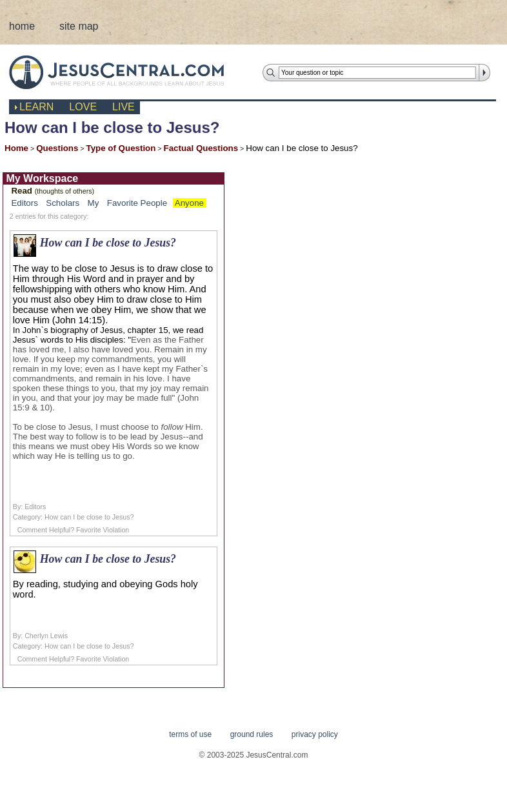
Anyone (189, 203)
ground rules (251, 734)
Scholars (62, 203)
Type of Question (121, 148)
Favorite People (137, 203)
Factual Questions (201, 148)
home (22, 26)
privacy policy (315, 734)
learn (36, 106)
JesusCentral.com (126, 72)
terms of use (190, 734)
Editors (24, 203)
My (93, 203)
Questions (57, 148)
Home (16, 148)
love (83, 106)
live (123, 106)
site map (78, 26)
